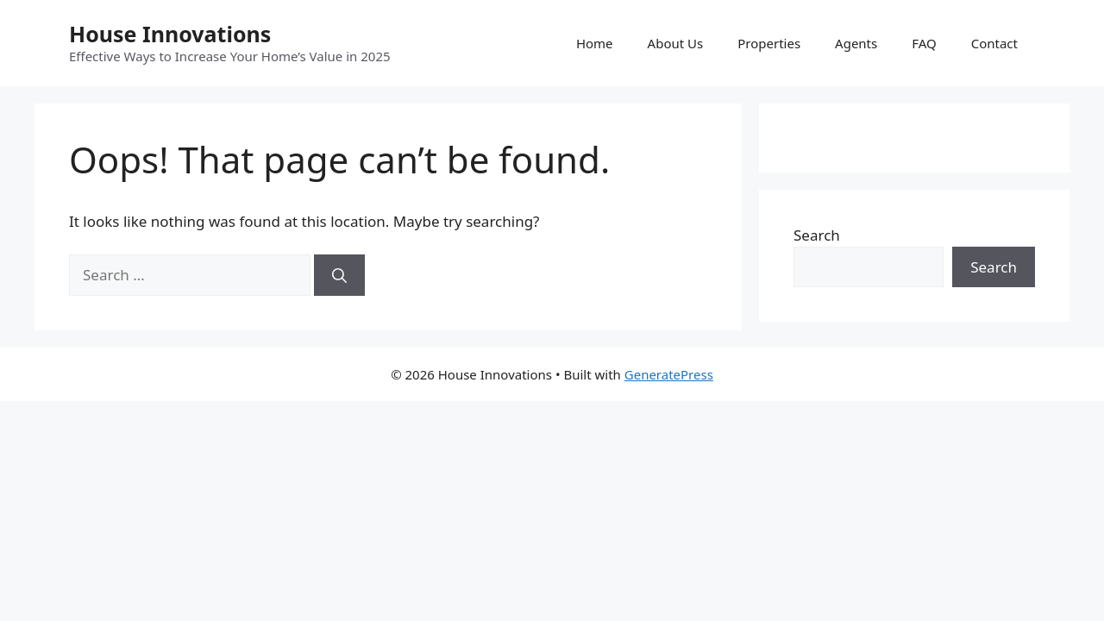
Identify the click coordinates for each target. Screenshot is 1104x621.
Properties (768, 43)
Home (594, 43)
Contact (994, 43)
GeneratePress (668, 374)
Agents (856, 43)
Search (817, 235)
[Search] (339, 275)
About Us (676, 43)
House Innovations (170, 33)
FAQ (924, 43)
